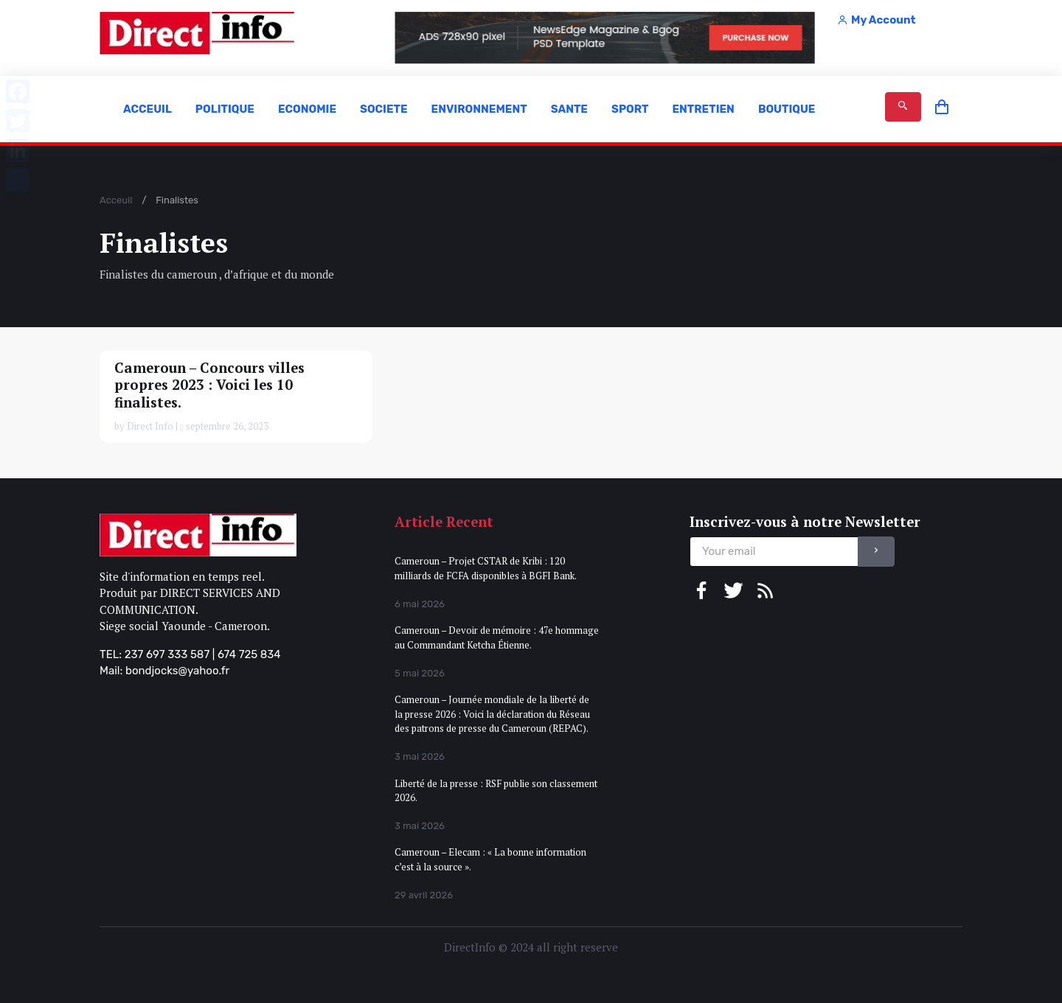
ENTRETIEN (703, 109)
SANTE (569, 109)
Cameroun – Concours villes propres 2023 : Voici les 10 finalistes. (209, 385)
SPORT (629, 109)
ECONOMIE (307, 109)
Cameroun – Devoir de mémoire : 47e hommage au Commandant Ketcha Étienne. (497, 637)
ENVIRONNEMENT (479, 109)
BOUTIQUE (787, 109)
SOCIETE (384, 109)
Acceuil (116, 200)
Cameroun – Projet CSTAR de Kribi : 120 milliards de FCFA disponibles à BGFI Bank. (486, 568)
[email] (774, 552)
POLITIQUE (224, 109)
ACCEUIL (147, 109)
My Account (876, 20)
